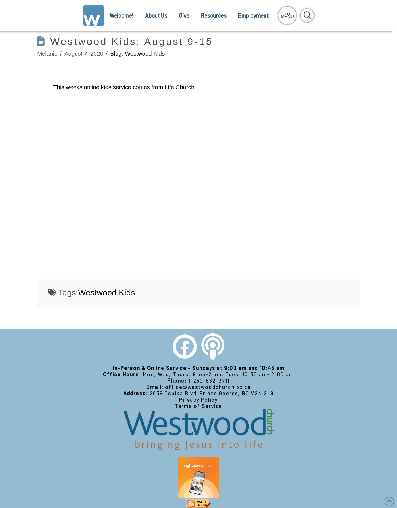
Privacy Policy (198, 399)
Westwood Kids (145, 53)
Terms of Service (198, 406)
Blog (116, 53)
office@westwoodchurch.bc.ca (208, 387)
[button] (287, 15)
